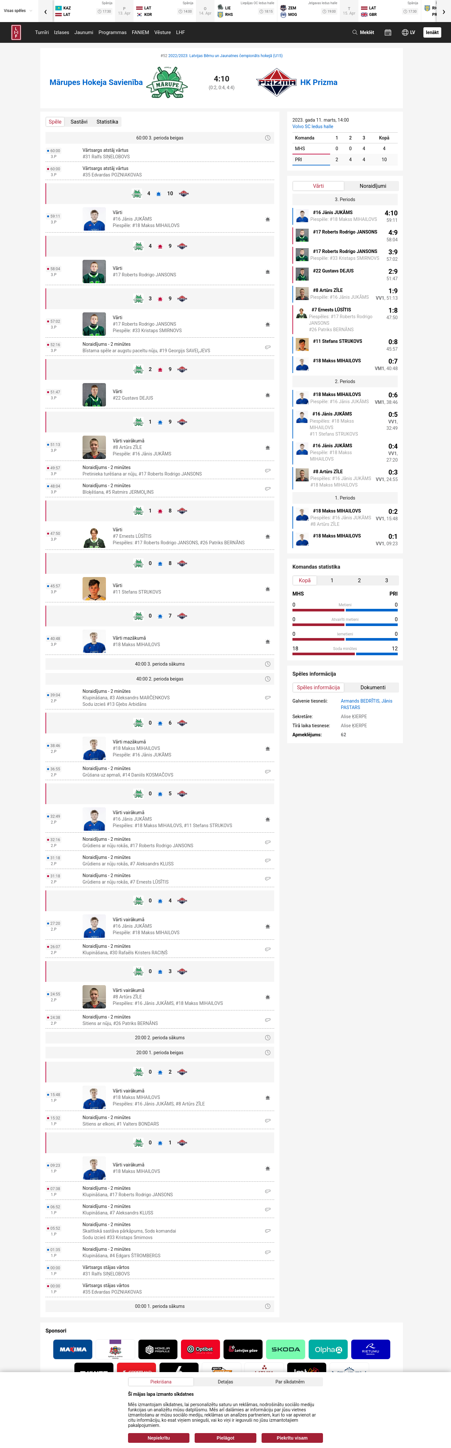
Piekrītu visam (292, 1438)
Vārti (318, 186)
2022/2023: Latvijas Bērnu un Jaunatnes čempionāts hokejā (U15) (225, 56)
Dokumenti (372, 687)
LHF (180, 32)
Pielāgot (225, 1438)
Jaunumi (83, 32)
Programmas (112, 32)
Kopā (305, 580)
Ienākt (432, 32)
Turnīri (42, 32)
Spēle (55, 122)
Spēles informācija (318, 687)
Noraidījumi (373, 186)
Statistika (107, 122)
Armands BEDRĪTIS (360, 701)
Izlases (61, 32)
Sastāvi (79, 122)
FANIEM (140, 32)
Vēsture (162, 32)
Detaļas (225, 1381)
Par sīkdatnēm (290, 1381)
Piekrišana (161, 1381)
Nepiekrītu (159, 1438)
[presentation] (45, 11)
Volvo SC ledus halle (312, 126)
